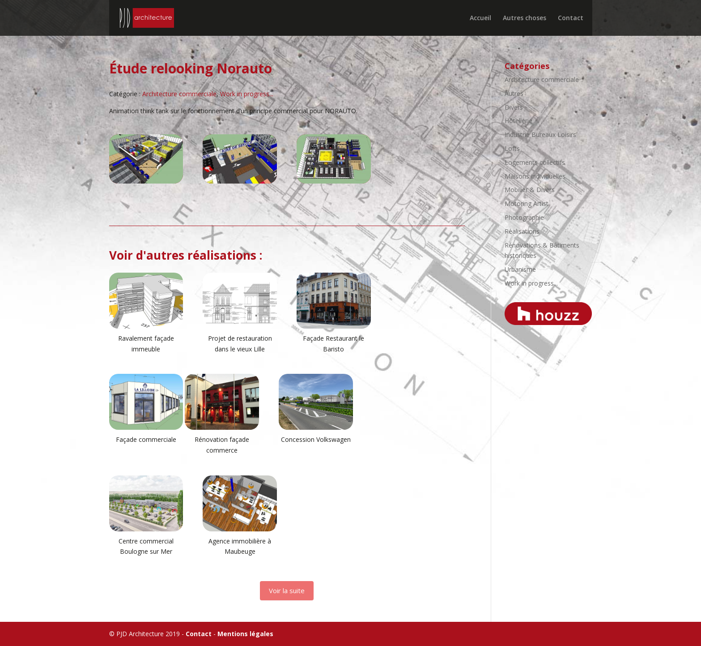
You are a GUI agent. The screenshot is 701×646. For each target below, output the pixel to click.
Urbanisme (520, 269)
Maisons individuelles (535, 176)
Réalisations (522, 231)
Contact (570, 18)
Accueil (480, 18)
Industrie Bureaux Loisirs (540, 134)
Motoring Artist (526, 203)
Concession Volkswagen (316, 439)
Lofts (512, 148)
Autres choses (524, 18)
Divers (514, 107)
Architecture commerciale (179, 94)
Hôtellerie (518, 120)
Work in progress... (246, 94)
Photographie (524, 217)
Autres (514, 93)
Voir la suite (287, 590)
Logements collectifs (535, 162)
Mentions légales (245, 633)
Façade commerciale (146, 439)
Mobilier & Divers (530, 189)
